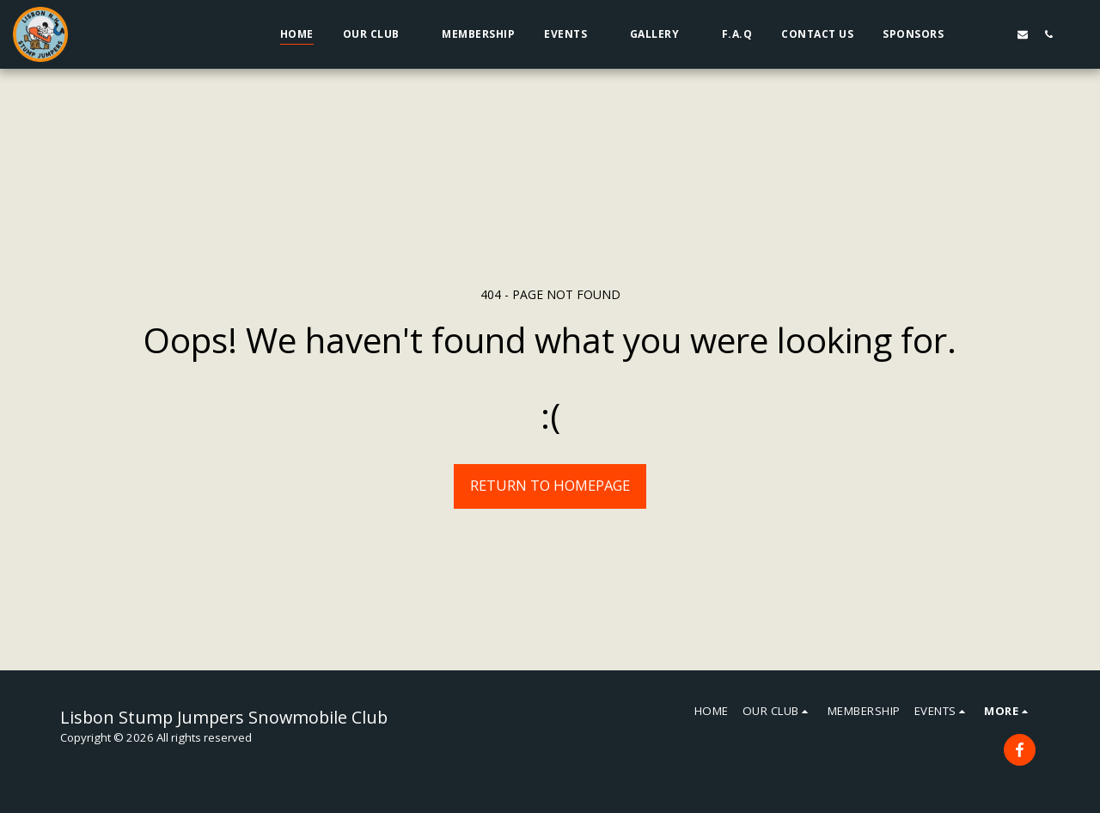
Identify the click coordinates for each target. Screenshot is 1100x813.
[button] (378, 34)
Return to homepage (550, 485)
